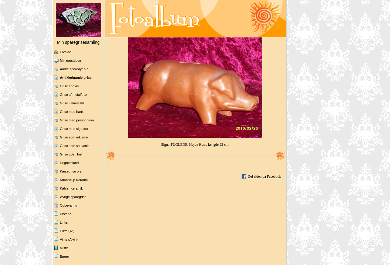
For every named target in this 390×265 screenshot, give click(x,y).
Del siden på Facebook (264, 176)
